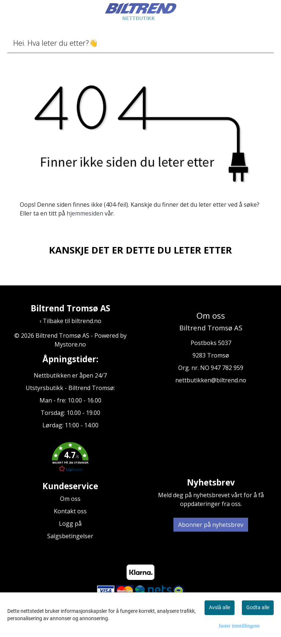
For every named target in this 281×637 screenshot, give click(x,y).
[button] (70, 458)
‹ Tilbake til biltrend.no (70, 321)
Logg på (70, 524)
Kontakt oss (70, 511)
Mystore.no (70, 344)
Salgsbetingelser (70, 536)
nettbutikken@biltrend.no (210, 380)
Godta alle (257, 607)
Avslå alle (219, 607)
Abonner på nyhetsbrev (210, 525)
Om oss (70, 499)
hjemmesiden (85, 213)
